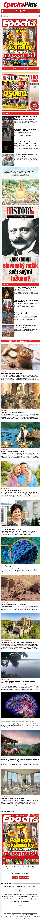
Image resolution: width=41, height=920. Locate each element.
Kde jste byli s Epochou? (13, 914)
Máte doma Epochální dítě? (26, 914)
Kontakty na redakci (16, 913)
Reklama (9, 913)
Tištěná (15, 877)
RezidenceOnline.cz (22, 899)
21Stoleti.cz (6, 899)
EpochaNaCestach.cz (31, 894)
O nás (5, 913)
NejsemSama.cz (25, 901)
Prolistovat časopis (20, 68)
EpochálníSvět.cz (6, 896)
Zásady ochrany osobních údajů (29, 913)
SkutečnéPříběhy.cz (19, 894)
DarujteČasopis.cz (33, 899)
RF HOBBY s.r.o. (21, 911)
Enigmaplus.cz (25, 896)
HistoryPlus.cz (15, 901)
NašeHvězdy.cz (8, 894)
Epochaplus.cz (16, 896)
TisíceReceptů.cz (34, 896)
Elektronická (24, 877)
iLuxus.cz (12, 899)
